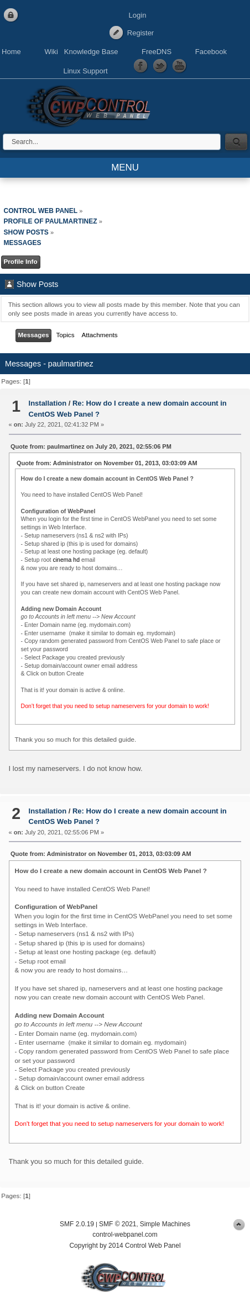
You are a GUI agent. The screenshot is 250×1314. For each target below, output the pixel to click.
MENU (125, 167)
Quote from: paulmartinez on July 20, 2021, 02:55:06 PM (91, 446)
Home (11, 51)
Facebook (211, 51)
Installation (48, 403)
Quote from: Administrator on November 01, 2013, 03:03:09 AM (107, 463)
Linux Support (85, 71)
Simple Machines (165, 1224)
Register (140, 33)
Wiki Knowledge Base (81, 51)
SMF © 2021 (118, 1224)
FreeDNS (156, 51)
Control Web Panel (91, 104)
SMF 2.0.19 (77, 1224)
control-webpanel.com (124, 1234)
